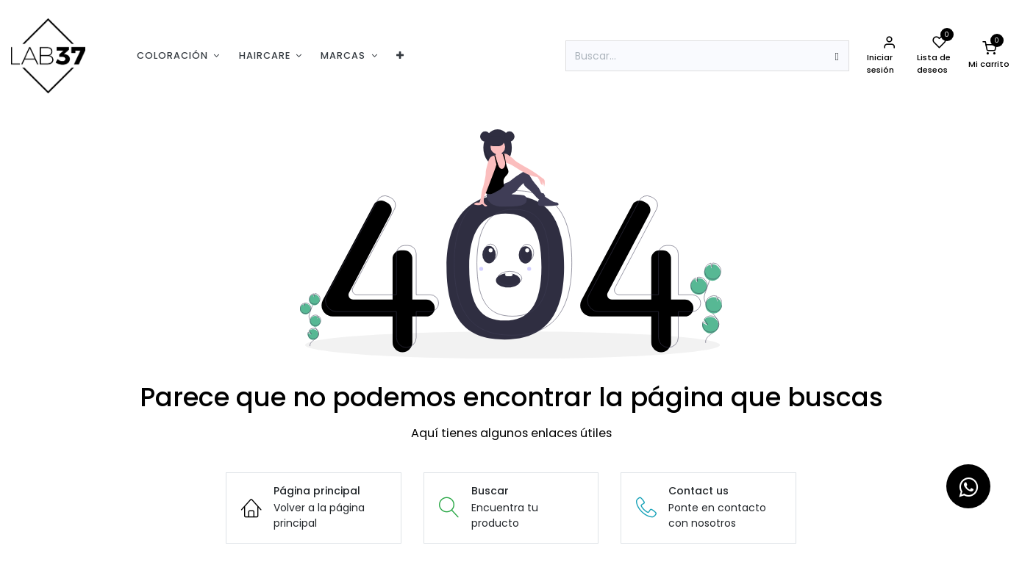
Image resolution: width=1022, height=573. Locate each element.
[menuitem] (178, 55)
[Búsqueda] (837, 56)
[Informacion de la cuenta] (889, 55)
